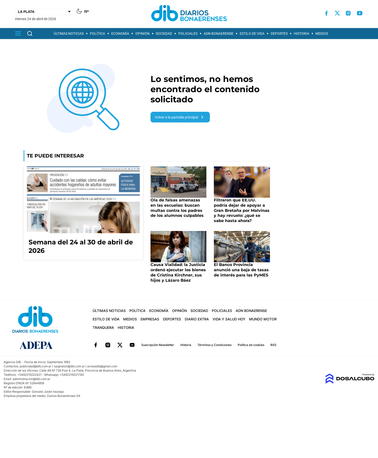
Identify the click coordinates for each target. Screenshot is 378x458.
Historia (301, 34)
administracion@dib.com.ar (31, 379)
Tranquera (103, 327)
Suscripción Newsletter (157, 345)
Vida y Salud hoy (229, 319)
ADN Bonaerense (218, 34)
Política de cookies (251, 345)
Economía (120, 34)
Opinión (142, 34)
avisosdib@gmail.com (102, 366)
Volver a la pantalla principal (180, 117)
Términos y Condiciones (214, 345)
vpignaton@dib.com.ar (69, 366)
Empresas (150, 319)
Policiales (187, 34)
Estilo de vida (252, 34)
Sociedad (164, 34)
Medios (321, 34)
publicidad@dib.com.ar (35, 366)
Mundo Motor (263, 319)
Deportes (279, 34)
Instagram (108, 345)
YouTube (132, 345)
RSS (273, 345)
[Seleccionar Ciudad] (44, 11)
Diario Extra (197, 319)
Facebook (96, 345)
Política (97, 34)
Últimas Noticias (69, 34)
